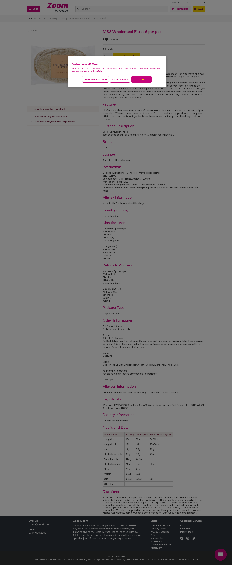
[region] (117, 71)
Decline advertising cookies (95, 79)
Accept (141, 79)
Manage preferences (120, 79)
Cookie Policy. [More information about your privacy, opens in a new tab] (98, 71)
